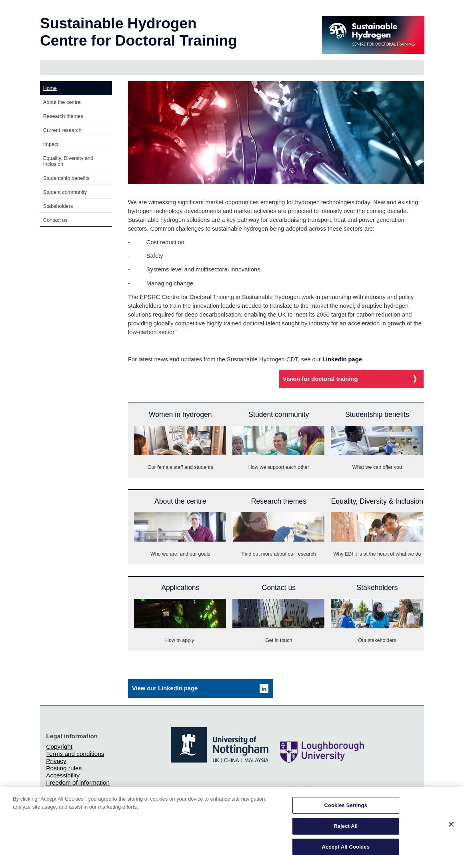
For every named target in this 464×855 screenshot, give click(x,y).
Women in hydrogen (180, 415)
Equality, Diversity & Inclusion (377, 501)
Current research (62, 130)
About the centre (62, 102)
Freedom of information (78, 782)
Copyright (59, 746)
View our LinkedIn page (165, 688)
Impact (50, 144)
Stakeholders (58, 206)
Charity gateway (68, 789)
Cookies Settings (345, 810)
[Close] (451, 828)
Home (50, 88)
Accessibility (63, 775)
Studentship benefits (66, 178)
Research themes (63, 116)
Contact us (55, 220)
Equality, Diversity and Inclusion (68, 161)
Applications (180, 588)
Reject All (346, 830)
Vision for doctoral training (320, 379)
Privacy (56, 760)
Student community (65, 192)
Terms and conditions (75, 753)
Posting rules (64, 768)
